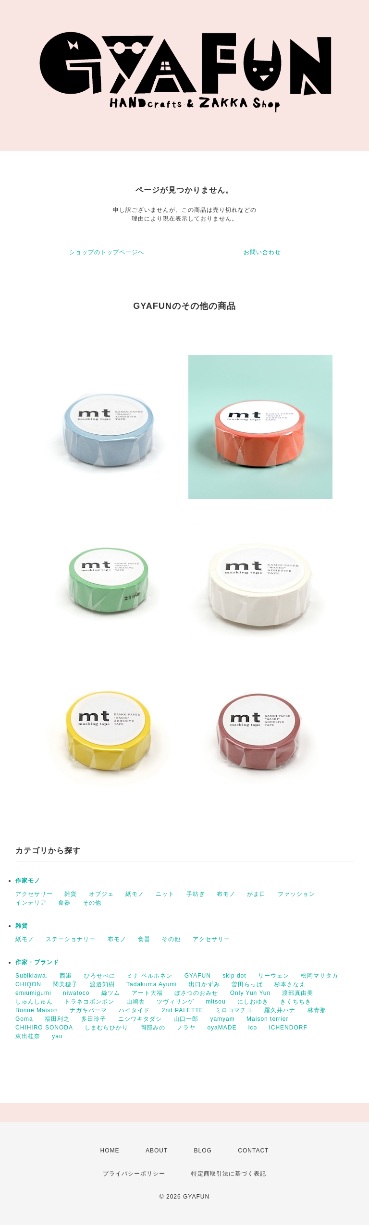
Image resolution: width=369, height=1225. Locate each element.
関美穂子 (65, 984)
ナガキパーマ (88, 1010)
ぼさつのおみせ (196, 993)
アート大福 (147, 993)
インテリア (31, 902)
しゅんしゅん (34, 1001)
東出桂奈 (27, 1036)
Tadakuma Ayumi (151, 984)
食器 (64, 902)
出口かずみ (204, 984)
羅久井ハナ (279, 1010)
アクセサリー (34, 894)
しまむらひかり (106, 1027)
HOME (110, 1150)
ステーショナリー (71, 939)
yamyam (222, 1019)
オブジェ (101, 894)
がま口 (256, 894)
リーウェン (273, 975)
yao (57, 1036)
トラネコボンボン (89, 1001)
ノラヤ (186, 1027)
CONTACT (253, 1150)
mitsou (215, 1001)
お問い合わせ (262, 252)
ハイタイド (134, 1010)
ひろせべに (99, 975)
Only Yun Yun (250, 993)
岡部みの (152, 1027)
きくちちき (295, 1001)
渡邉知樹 (102, 984)
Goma (24, 1019)
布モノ (226, 894)
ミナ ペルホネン (149, 975)
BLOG (203, 1150)
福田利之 (57, 1019)
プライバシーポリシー (134, 1173)
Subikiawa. (31, 975)
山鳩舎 (135, 1001)
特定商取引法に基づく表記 (228, 1173)
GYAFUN (197, 975)
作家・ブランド (37, 962)
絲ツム (110, 993)
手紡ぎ (195, 894)
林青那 (317, 1010)
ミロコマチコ (234, 1010)
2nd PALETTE (183, 1010)
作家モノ (27, 880)
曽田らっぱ (247, 984)
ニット (165, 894)
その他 (92, 902)
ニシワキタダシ (140, 1019)
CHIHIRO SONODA (44, 1027)
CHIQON (28, 984)
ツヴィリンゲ (175, 1001)
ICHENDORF (288, 1027)
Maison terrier (267, 1019)
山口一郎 (185, 1019)
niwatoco (76, 993)
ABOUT (157, 1150)
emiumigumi (33, 993)
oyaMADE (221, 1027)
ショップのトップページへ (106, 252)
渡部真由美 (297, 993)
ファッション (296, 894)
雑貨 (70, 894)
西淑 (66, 975)
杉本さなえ (290, 984)
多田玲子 (93, 1019)
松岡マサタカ (319, 975)
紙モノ (134, 894)
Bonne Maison (36, 1010)
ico (252, 1027)
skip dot (234, 975)
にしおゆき (253, 1001)
